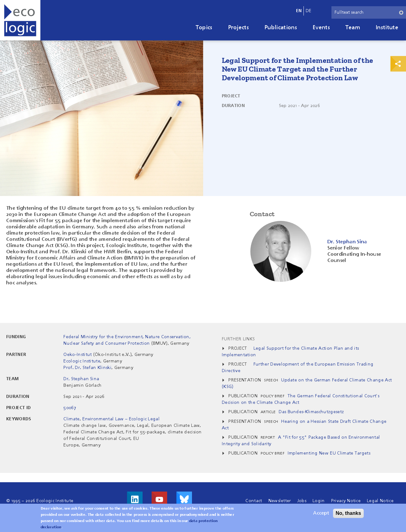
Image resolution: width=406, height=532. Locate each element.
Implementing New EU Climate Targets (329, 453)
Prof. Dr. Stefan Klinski (87, 368)
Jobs (301, 501)
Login (318, 501)
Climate (71, 419)
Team (352, 27)
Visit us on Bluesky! (184, 499)
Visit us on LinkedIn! (135, 499)
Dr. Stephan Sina (81, 379)
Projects (238, 27)
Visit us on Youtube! (159, 499)
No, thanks (348, 514)
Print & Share (398, 64)
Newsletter (279, 501)
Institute (387, 27)
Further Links (238, 339)
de (309, 11)
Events (321, 27)
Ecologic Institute (81, 361)
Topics (204, 27)
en (299, 11)
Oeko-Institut (77, 354)
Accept (321, 514)
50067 (69, 408)
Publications (280, 27)
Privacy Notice (346, 501)
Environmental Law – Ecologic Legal (121, 419)
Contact (253, 501)
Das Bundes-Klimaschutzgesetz (311, 412)
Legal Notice (380, 501)
